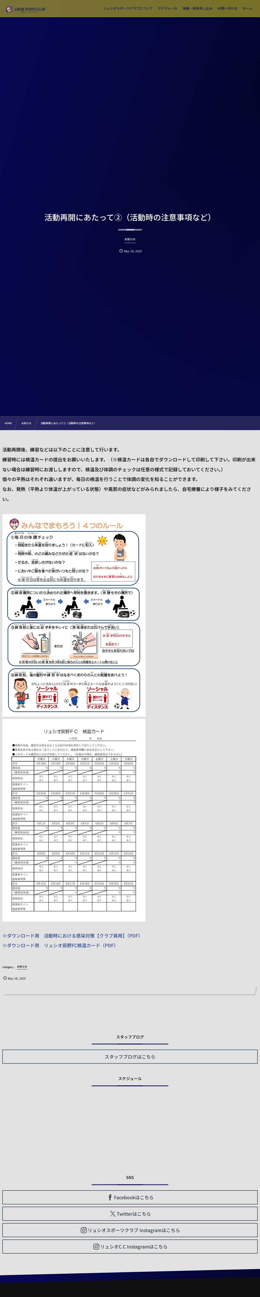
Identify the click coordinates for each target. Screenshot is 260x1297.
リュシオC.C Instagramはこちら (133, 1246)
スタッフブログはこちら (130, 1056)
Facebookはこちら (134, 1197)
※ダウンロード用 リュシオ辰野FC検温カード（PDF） (60, 945)
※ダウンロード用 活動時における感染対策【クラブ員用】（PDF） (72, 935)
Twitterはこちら (134, 1213)
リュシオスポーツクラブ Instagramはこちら (134, 1230)
